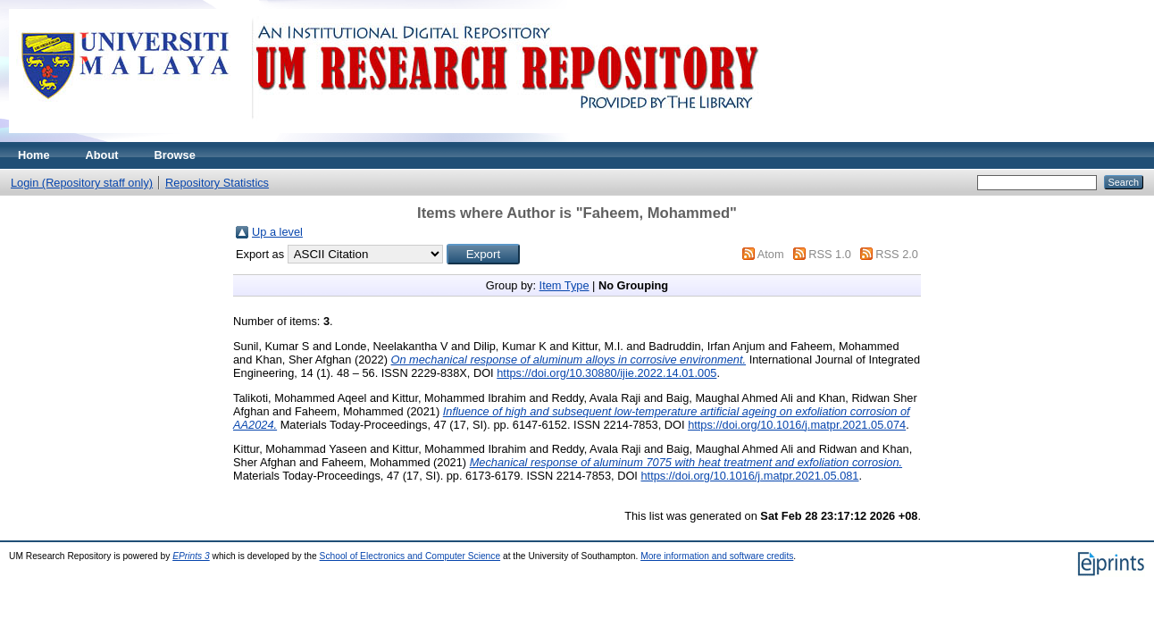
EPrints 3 (191, 556)
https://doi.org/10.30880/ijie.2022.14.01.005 (606, 373)
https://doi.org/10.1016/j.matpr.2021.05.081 (749, 475)
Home (34, 155)
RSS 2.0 (896, 254)
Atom (770, 254)
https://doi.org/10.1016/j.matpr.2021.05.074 (797, 424)
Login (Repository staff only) (82, 182)
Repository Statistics (217, 182)
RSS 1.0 (829, 254)
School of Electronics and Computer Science (410, 556)
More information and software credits (716, 556)
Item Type (564, 285)
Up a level (277, 231)
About (102, 155)
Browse (175, 155)
